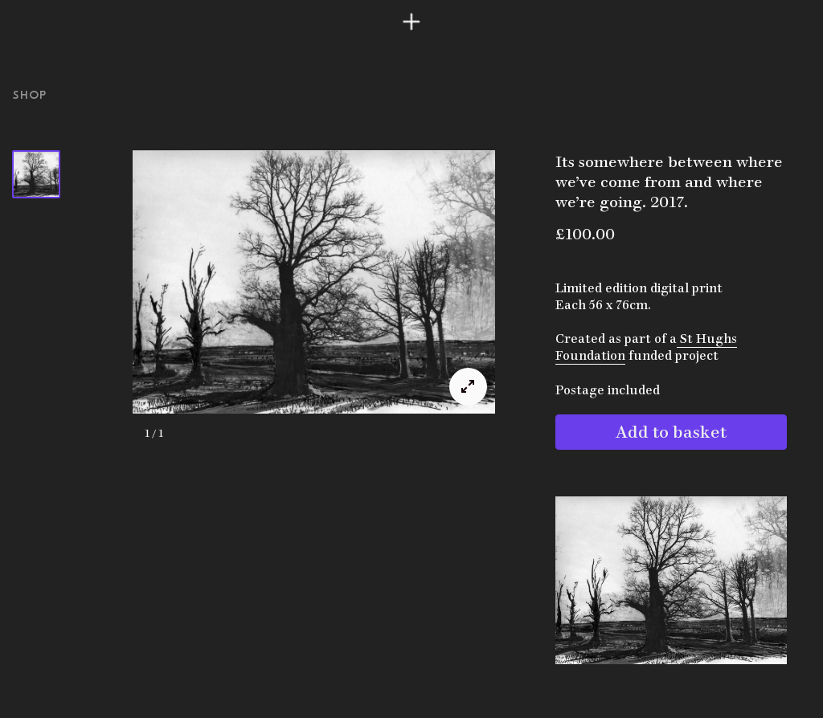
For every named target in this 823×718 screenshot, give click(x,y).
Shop (29, 95)
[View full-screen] (468, 387)
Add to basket (671, 429)
